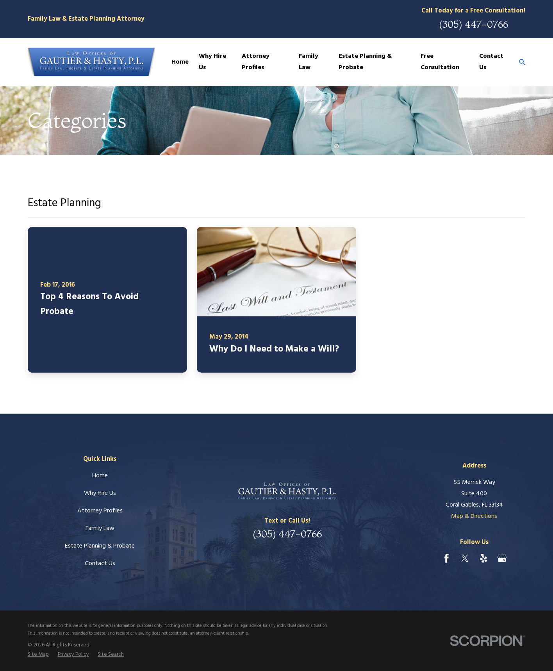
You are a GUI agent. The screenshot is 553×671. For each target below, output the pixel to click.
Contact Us (100, 564)
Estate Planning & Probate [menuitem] (365, 62)
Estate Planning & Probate (100, 546)
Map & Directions (474, 516)
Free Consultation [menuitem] (440, 62)
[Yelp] (483, 558)
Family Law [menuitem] (308, 62)
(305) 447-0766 (473, 24)
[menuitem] (38, 654)
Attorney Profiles (100, 511)
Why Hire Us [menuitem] (212, 62)
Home (100, 476)
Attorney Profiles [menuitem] (255, 62)
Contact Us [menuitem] (491, 62)
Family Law (100, 528)
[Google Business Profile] (502, 558)
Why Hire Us (100, 493)
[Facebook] (446, 558)
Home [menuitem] (180, 62)
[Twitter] (464, 558)
